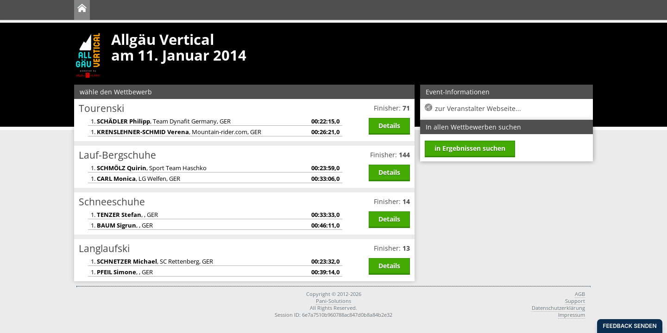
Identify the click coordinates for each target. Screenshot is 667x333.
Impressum (571, 314)
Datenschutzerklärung (558, 307)
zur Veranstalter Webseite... (478, 108)
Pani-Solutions (333, 300)
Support (575, 300)
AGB (580, 293)
